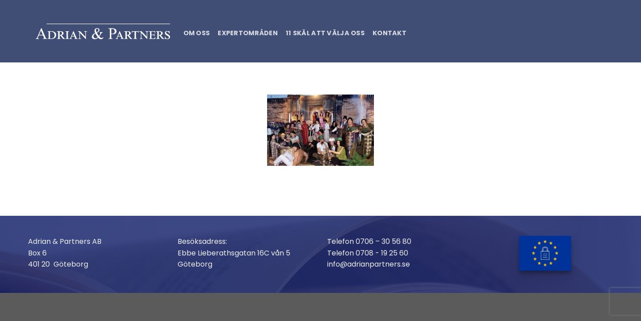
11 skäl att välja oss (325, 33)
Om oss (196, 33)
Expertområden (248, 33)
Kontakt (389, 33)
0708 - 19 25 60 (382, 253)
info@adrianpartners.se (368, 264)
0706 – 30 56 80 (383, 241)
